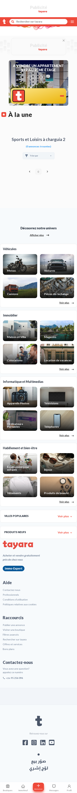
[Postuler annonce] (38, 787)
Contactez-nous (11, 589)
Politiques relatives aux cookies (20, 604)
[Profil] (69, 787)
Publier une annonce (14, 625)
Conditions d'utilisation (15, 599)
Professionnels (11, 594)
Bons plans (8, 649)
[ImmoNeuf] (23, 787)
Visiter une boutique (14, 629)
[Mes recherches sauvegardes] (7, 787)
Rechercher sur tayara (15, 639)
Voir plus (66, 302)
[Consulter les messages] (53, 787)
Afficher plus (39, 235)
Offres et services (12, 644)
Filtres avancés (11, 634)
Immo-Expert (13, 568)
